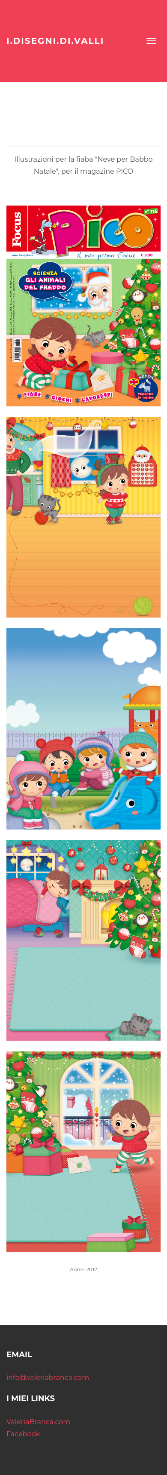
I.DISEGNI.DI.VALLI (55, 41)
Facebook (23, 1434)
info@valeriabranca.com (47, 1378)
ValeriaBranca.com (38, 1422)
